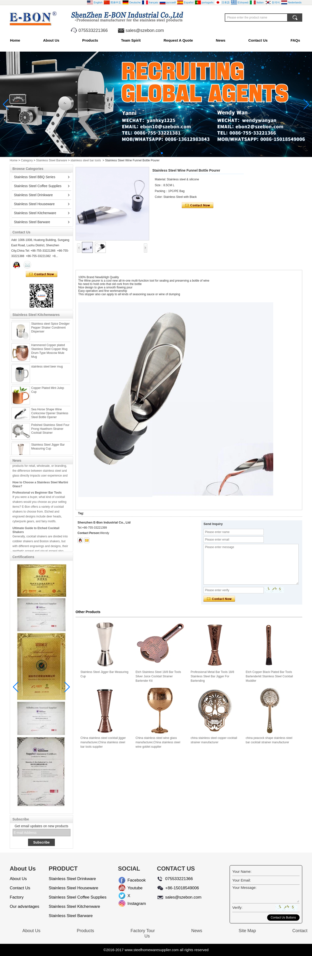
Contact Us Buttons (283, 917)
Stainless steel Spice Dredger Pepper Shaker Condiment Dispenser (50, 329)
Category (27, 160)
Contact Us (258, 40)
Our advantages (24, 906)
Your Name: (242, 871)
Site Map (247, 930)
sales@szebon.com (145, 30)
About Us (51, 40)
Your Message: (244, 887)
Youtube (131, 888)
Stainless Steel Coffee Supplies (37, 186)
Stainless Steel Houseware (34, 204)
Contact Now (41, 274)
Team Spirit (131, 40)
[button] (150, 153)
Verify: (237, 907)
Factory (17, 897)
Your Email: (241, 880)
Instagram (131, 903)
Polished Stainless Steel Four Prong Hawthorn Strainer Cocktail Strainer (50, 430)
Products (90, 40)
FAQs (295, 40)
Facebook (131, 880)
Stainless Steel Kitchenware (35, 213)
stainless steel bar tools (85, 160)
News (220, 40)
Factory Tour (142, 930)
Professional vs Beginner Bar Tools (37, 494)
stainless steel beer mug (47, 368)
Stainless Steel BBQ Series (34, 177)
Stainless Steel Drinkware (33, 195)
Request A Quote (178, 40)
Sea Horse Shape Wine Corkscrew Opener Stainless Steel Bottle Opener (49, 414)
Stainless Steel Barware (51, 160)
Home (15, 40)
